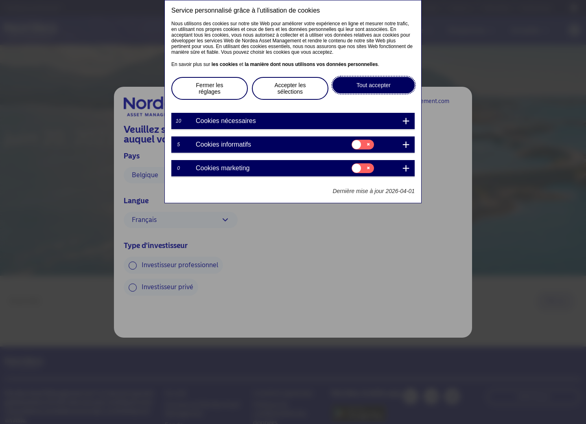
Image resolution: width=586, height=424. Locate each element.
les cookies (225, 64)
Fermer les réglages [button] (209, 88)
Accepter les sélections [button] (290, 88)
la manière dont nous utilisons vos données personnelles (311, 64)
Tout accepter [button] (373, 85)
